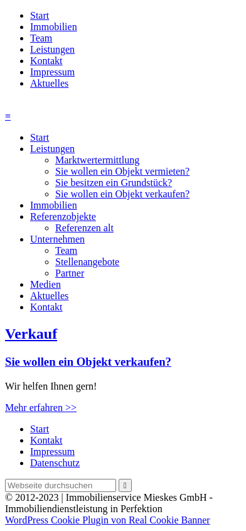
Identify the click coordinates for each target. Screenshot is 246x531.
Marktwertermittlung (97, 160)
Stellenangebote (87, 261)
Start (39, 15)
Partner (69, 273)
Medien (45, 284)
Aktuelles (49, 83)
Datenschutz (55, 462)
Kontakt (46, 60)
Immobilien (53, 26)
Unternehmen (57, 239)
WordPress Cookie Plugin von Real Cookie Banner (107, 520)
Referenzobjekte (63, 216)
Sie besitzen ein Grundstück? (113, 182)
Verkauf (31, 334)
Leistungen (52, 49)
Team (41, 38)
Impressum (52, 72)
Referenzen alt (84, 227)
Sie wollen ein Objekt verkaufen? (122, 194)
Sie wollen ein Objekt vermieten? (122, 171)
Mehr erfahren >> (41, 407)
